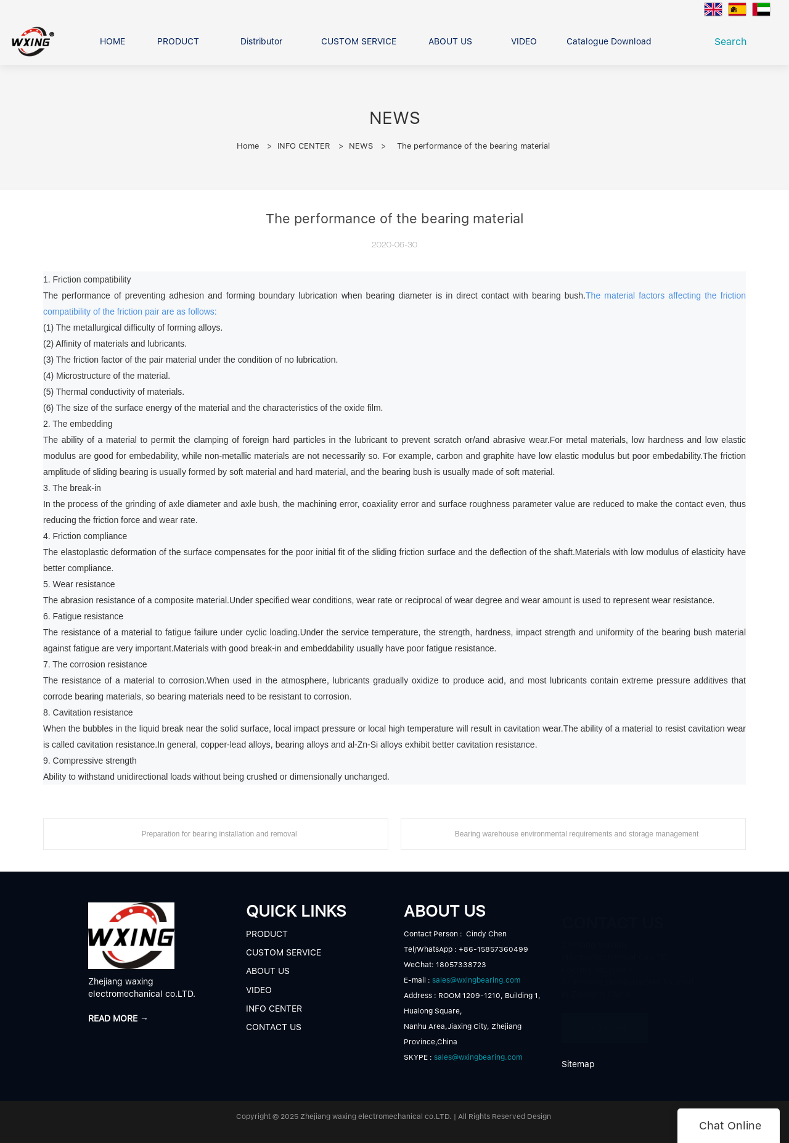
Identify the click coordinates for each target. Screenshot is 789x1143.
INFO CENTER (303, 146)
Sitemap (578, 1064)
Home (248, 146)
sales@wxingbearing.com (476, 980)
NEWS (361, 146)
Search (733, 41)
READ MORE (604, 1022)
